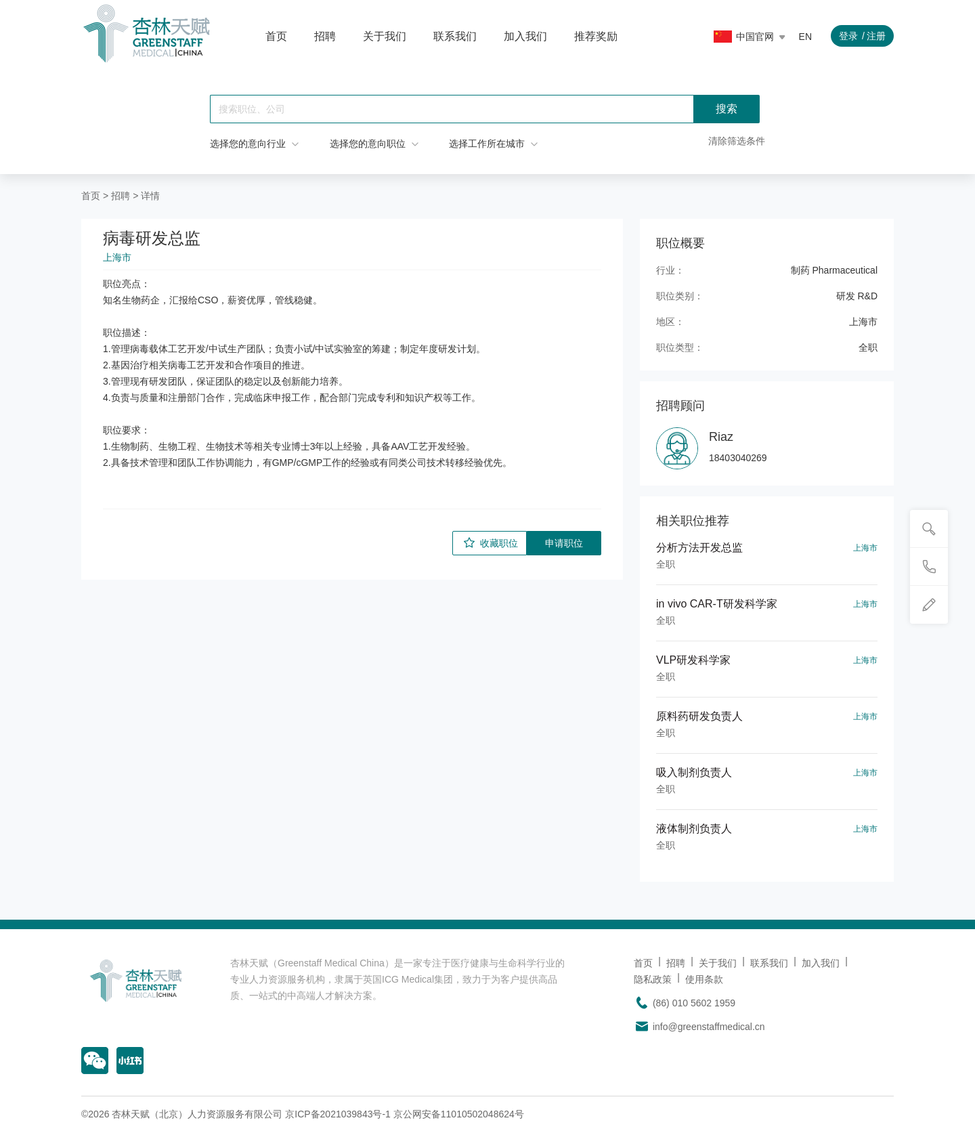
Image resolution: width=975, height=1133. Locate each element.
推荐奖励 (596, 36)
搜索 (726, 108)
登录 (848, 35)
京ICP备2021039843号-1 (338, 1114)
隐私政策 (653, 979)
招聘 (325, 36)
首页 (276, 36)
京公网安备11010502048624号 (458, 1114)
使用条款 (704, 979)
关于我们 (384, 36)
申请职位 (564, 543)
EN (805, 36)
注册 (876, 35)
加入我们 (525, 36)
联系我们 (455, 36)
